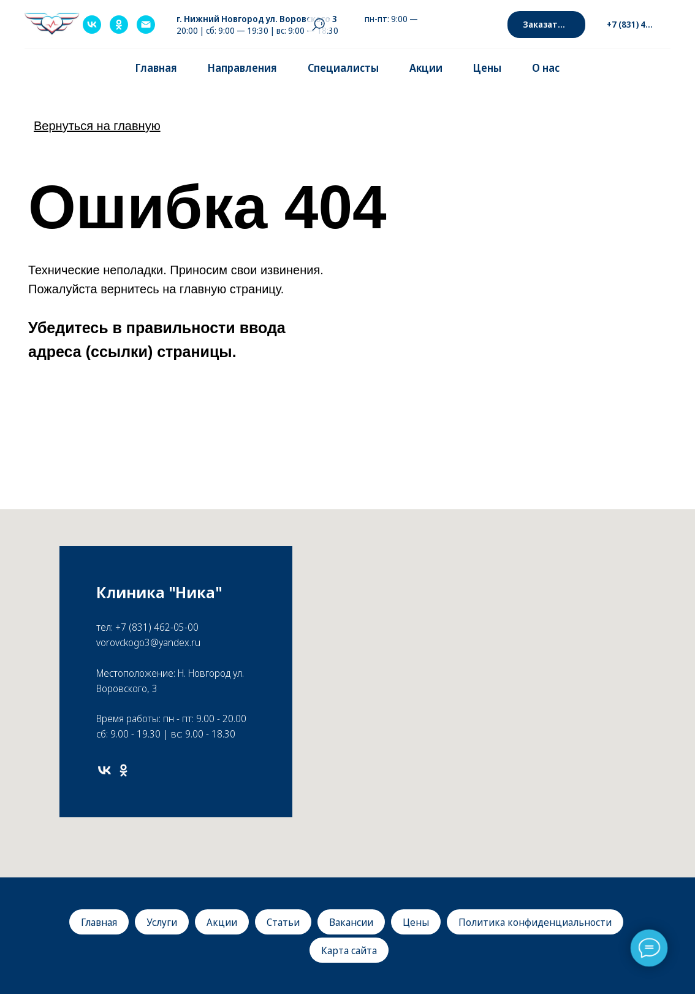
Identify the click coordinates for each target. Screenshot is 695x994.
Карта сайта (349, 950)
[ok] (119, 24)
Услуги (161, 922)
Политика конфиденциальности (535, 922)
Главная (156, 68)
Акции (425, 68)
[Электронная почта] (146, 24)
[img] (38, 951)
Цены (487, 68)
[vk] (92, 24)
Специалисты (343, 68)
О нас (546, 68)
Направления (242, 68)
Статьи (283, 922)
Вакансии (351, 922)
